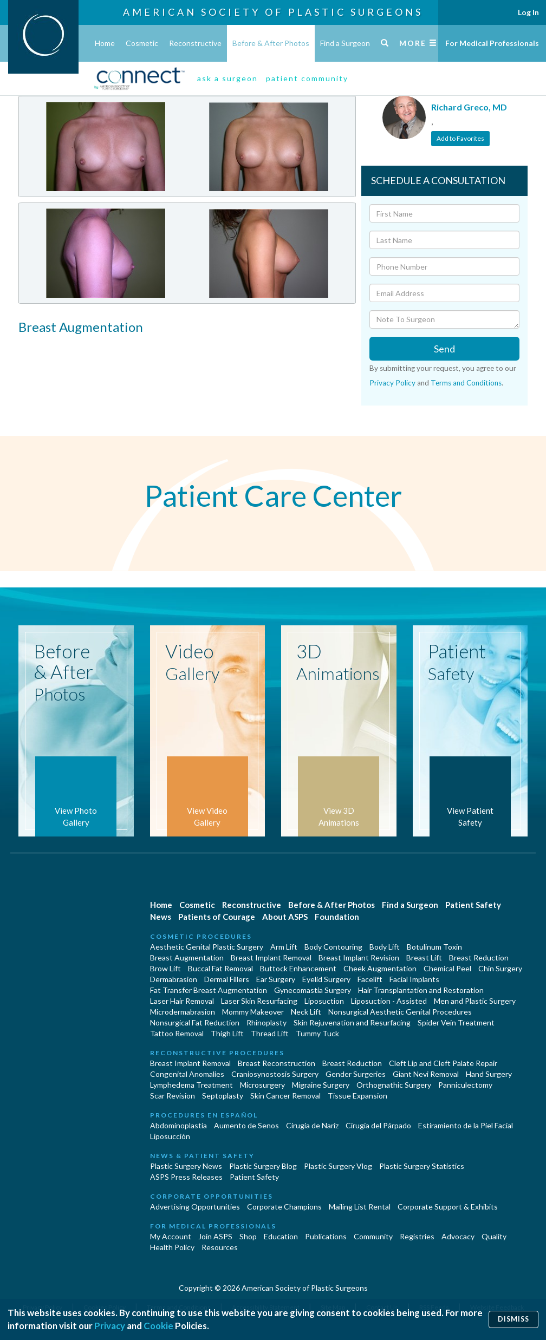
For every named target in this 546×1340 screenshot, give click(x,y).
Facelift (370, 979)
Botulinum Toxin (434, 946)
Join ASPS (215, 1236)
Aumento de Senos (246, 1125)
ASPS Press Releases (186, 1176)
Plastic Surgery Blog (263, 1166)
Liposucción (170, 1136)
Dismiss (513, 1319)
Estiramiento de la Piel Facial (465, 1125)
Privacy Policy (392, 382)
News (160, 916)
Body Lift (384, 946)
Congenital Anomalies (187, 1073)
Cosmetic (142, 43)
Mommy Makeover (253, 1011)
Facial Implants (414, 979)
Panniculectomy (465, 1084)
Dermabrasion (173, 979)
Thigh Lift (227, 1033)
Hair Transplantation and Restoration (421, 990)
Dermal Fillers (226, 979)
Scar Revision (172, 1095)
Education (281, 1236)
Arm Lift (283, 946)
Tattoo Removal (177, 1033)
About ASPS (285, 916)
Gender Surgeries (356, 1073)
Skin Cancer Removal (285, 1095)
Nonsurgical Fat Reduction (194, 1022)
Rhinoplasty (266, 1022)
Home (105, 43)
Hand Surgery (489, 1073)
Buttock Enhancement (298, 968)
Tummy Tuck (317, 1033)
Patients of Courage (216, 916)
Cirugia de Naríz (312, 1125)
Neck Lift (306, 1011)
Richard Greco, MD (469, 107)
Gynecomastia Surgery (312, 990)
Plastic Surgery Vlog (338, 1166)
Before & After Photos (270, 43)
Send (444, 349)
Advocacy (457, 1236)
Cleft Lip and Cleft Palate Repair (443, 1063)
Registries (417, 1236)
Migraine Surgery (320, 1084)
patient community (307, 78)
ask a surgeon (227, 78)
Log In (528, 12)
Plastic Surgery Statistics (421, 1166)
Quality (494, 1236)
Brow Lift (165, 968)
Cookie (158, 1325)
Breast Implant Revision (358, 957)
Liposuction (324, 1000)
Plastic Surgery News (186, 1166)
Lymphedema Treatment (191, 1084)
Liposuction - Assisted (389, 1000)
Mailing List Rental (360, 1206)
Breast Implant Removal (271, 957)
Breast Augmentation (187, 957)
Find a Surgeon (345, 43)
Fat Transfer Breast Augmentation (208, 990)
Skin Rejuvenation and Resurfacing (352, 1022)
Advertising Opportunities (195, 1206)
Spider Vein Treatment (456, 1022)
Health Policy (172, 1247)
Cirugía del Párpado (378, 1125)
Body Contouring (333, 946)
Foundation (337, 916)
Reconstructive (195, 43)
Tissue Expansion (357, 1095)
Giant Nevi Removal (426, 1073)
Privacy (109, 1325)
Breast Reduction (479, 957)
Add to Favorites (460, 138)
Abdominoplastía (178, 1125)
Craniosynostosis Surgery (274, 1073)
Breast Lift (424, 957)
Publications (326, 1236)
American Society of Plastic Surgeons (273, 12)
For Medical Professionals (492, 43)
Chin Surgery (500, 968)
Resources (220, 1247)
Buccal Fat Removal (220, 968)
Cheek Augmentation (380, 968)
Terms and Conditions (466, 382)
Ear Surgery (275, 979)
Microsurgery (262, 1084)
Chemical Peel (447, 968)
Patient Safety (473, 905)
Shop (248, 1236)
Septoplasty (222, 1095)
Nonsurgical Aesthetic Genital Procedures (400, 1011)
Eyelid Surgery (326, 979)
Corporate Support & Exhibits (448, 1206)
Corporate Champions (284, 1206)
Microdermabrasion (182, 1011)
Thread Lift (270, 1033)
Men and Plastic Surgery (475, 1000)
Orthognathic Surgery (393, 1084)
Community (373, 1236)
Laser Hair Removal (182, 1000)
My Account (170, 1236)
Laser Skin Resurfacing (259, 1000)
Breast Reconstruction (276, 1063)
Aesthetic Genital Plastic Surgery (206, 946)
